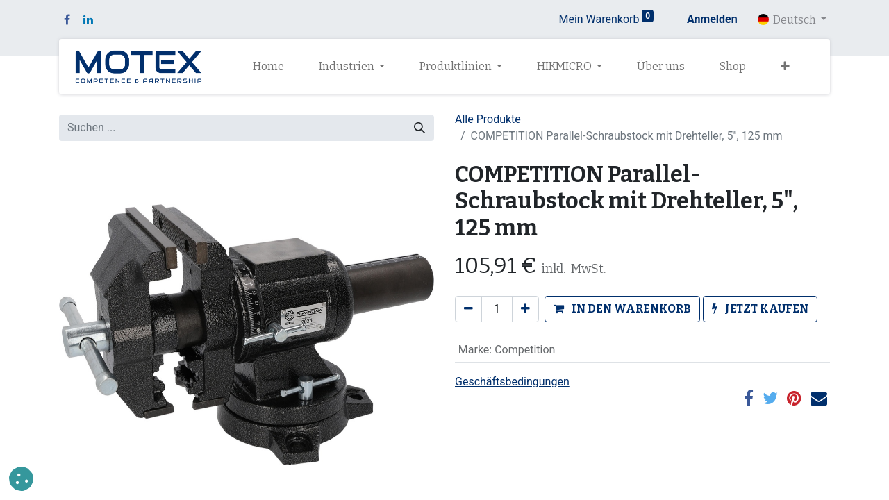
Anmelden (712, 19)
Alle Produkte (488, 119)
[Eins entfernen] (468, 309)
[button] (785, 66)
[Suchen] (419, 128)
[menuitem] (268, 66)
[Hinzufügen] (525, 309)
